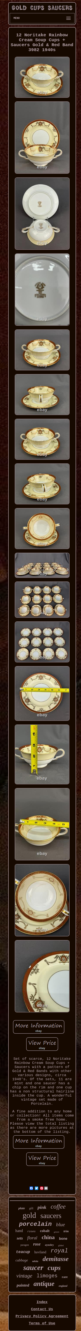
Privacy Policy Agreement (42, 1316)
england (63, 1285)
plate (21, 1208)
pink (42, 1207)
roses (31, 1231)
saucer (33, 1268)
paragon (25, 1244)
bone (63, 1238)
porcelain (35, 1224)
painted (23, 1285)
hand (19, 1231)
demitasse (55, 1258)
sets (20, 1238)
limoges (47, 1276)
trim (66, 1231)
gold (29, 1215)
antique (43, 1283)
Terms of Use (42, 1323)
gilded (61, 1245)
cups (54, 1268)
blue (60, 1224)
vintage (24, 1276)
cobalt (44, 1231)
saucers (50, 1216)
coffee (58, 1206)
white (35, 1261)
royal (59, 1251)
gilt (31, 1208)
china (48, 1237)
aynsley (49, 1244)
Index (42, 1302)
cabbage (22, 1260)
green (56, 1232)
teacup (23, 1252)
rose (37, 1244)
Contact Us (42, 1309)
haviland (40, 1252)
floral (32, 1237)
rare (65, 1277)
